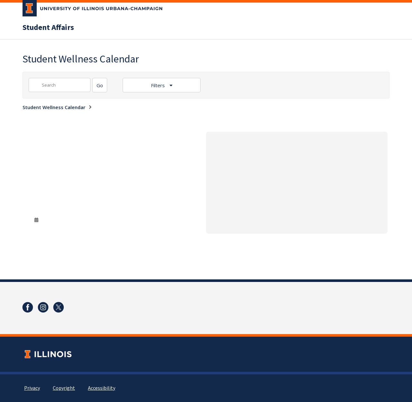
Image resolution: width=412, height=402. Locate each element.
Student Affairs (48, 28)
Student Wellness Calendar (54, 107)
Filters (158, 85)
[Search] (99, 85)
